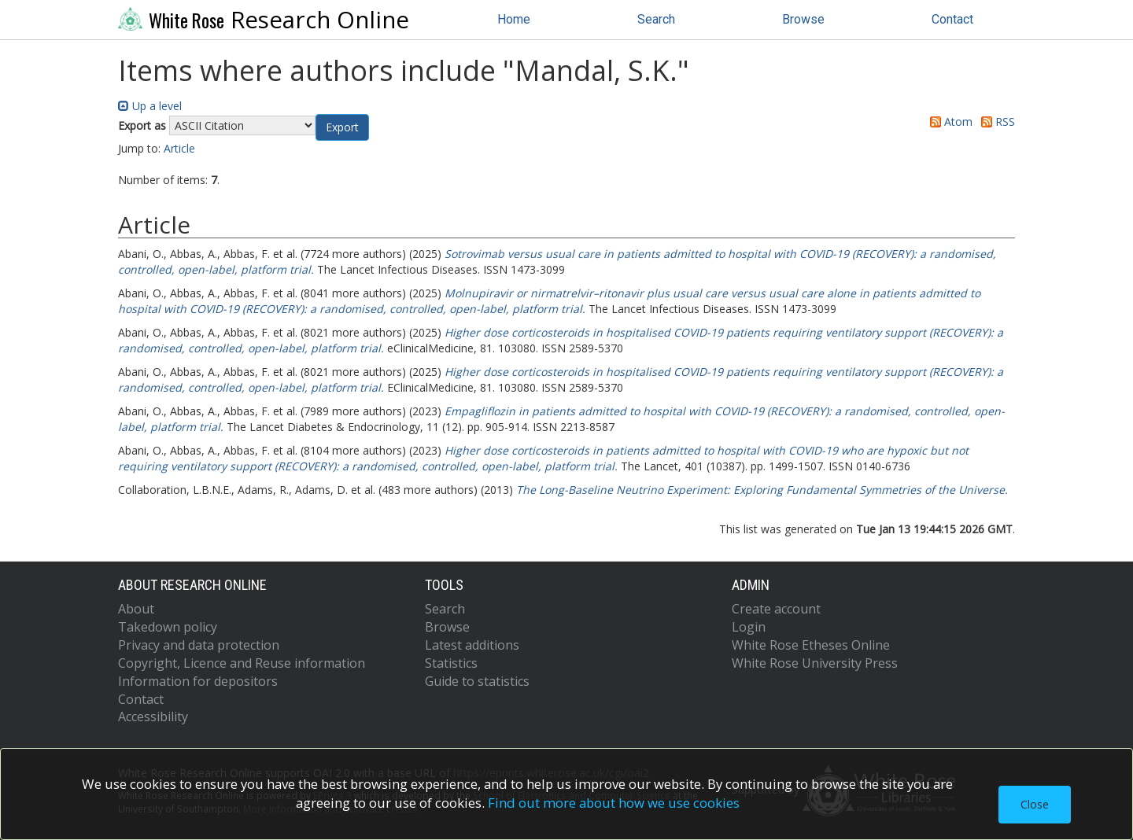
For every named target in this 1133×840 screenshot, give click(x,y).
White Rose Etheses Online (811, 645)
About (136, 608)
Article (179, 148)
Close (1034, 804)
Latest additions (472, 645)
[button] (342, 127)
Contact (952, 19)
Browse (803, 19)
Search (656, 19)
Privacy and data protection (198, 645)
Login (749, 627)
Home (513, 19)
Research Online (263, 19)
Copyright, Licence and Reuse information (241, 663)
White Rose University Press (815, 663)
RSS (995, 121)
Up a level (150, 105)
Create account (776, 608)
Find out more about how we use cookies (614, 803)
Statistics (451, 663)
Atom (948, 121)
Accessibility (153, 716)
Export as (142, 125)
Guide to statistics (477, 681)
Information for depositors (198, 681)
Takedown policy (167, 627)
